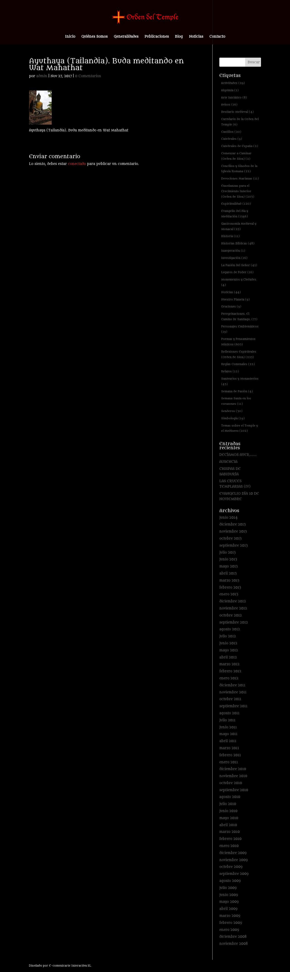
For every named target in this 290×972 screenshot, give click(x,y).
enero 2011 (228, 762)
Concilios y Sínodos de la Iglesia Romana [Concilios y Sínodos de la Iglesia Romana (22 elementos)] (239, 168)
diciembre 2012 (232, 601)
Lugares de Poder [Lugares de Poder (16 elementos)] (237, 272)
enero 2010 (229, 846)
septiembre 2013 (233, 545)
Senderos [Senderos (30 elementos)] (231, 411)
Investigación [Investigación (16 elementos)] (234, 258)
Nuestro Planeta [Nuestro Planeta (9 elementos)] (235, 299)
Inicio (70, 37)
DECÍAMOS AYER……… (238, 455)
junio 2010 (228, 811)
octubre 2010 (230, 783)
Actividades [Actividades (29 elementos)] (233, 83)
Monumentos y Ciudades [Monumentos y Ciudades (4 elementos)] (238, 282)
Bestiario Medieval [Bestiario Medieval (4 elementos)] (237, 111)
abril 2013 (228, 573)
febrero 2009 (230, 923)
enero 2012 (228, 678)
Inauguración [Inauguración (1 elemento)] (233, 250)
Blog (179, 37)
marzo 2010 (229, 832)
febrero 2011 (230, 755)
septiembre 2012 (233, 622)
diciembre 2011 (232, 685)
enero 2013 (228, 594)
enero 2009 (229, 930)
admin (41, 76)
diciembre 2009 (232, 853)
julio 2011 (227, 720)
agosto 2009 (230, 881)
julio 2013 (227, 553)
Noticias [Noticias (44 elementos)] (231, 292)
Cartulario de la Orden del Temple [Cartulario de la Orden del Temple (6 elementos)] (240, 121)
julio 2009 (228, 888)
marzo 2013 (229, 580)
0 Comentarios (88, 76)
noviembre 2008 (233, 944)
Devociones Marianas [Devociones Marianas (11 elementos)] (240, 178)
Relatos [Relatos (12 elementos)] (230, 371)
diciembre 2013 (232, 524)
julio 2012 (227, 636)
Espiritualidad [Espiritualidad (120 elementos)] (236, 203)
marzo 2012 (229, 664)
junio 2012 (228, 643)
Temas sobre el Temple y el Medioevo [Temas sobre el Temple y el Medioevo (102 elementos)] (239, 428)
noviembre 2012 (233, 608)
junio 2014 (228, 518)
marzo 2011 (229, 748)
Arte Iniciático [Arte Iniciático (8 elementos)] (234, 97)
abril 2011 (227, 741)
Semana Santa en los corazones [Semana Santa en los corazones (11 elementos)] (236, 401)
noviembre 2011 (232, 692)
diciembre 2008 (233, 937)
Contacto (217, 37)
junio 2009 (228, 895)
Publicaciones (157, 37)
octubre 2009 (230, 867)
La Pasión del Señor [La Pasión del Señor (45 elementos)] (239, 265)
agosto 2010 (229, 797)
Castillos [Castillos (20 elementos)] (231, 131)
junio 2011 (228, 727)
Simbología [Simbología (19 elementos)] (233, 418)
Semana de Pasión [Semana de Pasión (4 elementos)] (237, 391)
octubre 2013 (230, 538)
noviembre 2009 (233, 860)
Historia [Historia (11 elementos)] (230, 236)
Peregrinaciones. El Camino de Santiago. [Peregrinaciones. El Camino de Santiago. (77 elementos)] (239, 316)
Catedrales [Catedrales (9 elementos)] (231, 138)
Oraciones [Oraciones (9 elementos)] (231, 306)
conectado (77, 164)
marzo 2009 (229, 916)
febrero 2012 (230, 671)
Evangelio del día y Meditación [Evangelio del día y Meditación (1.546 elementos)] (234, 213)
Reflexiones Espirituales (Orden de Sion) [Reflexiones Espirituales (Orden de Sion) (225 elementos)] (238, 354)
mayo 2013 (228, 566)
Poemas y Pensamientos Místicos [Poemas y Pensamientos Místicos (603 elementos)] (238, 341)
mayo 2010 (228, 818)
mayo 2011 (228, 734)
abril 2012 (228, 657)
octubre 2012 (230, 615)
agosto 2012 (229, 629)
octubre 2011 (230, 699)
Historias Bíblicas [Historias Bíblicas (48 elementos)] (237, 243)
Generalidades (126, 37)
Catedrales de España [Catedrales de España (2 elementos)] (239, 146)
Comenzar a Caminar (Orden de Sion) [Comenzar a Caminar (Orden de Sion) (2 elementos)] (236, 156)
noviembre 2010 (233, 776)
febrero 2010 (230, 839)
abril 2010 (228, 825)
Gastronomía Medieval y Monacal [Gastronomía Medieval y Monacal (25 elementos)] (238, 226)
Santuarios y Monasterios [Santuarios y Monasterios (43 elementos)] (240, 381)
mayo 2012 (228, 650)
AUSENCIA (228, 462)
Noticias (196, 37)
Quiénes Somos (94, 37)
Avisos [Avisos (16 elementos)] (229, 104)
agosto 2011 (229, 713)
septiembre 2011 (233, 706)
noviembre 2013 (233, 531)
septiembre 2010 (233, 790)
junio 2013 (228, 559)
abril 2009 (228, 909)
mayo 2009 (229, 902)
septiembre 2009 (234, 874)
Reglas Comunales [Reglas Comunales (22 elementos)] (238, 364)
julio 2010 (227, 804)
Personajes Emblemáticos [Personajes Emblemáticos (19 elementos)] (240, 329)
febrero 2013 (230, 587)
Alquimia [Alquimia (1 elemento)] (230, 90)
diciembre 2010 (232, 769)
